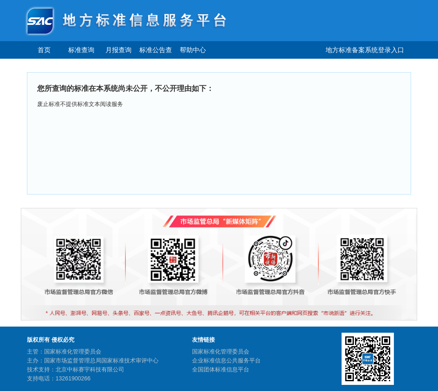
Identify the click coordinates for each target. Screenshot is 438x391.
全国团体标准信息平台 (220, 369)
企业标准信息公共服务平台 (226, 360)
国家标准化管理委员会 (220, 351)
